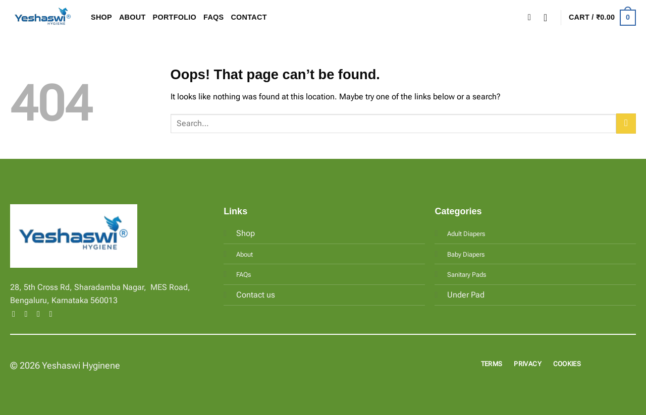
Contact (248, 17)
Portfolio (175, 17)
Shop (101, 17)
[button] (549, 18)
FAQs (213, 17)
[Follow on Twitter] (41, 313)
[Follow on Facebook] (16, 313)
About (132, 17)
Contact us (255, 295)
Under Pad (465, 295)
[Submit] (626, 123)
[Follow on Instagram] (29, 313)
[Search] (532, 18)
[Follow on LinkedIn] (53, 313)
